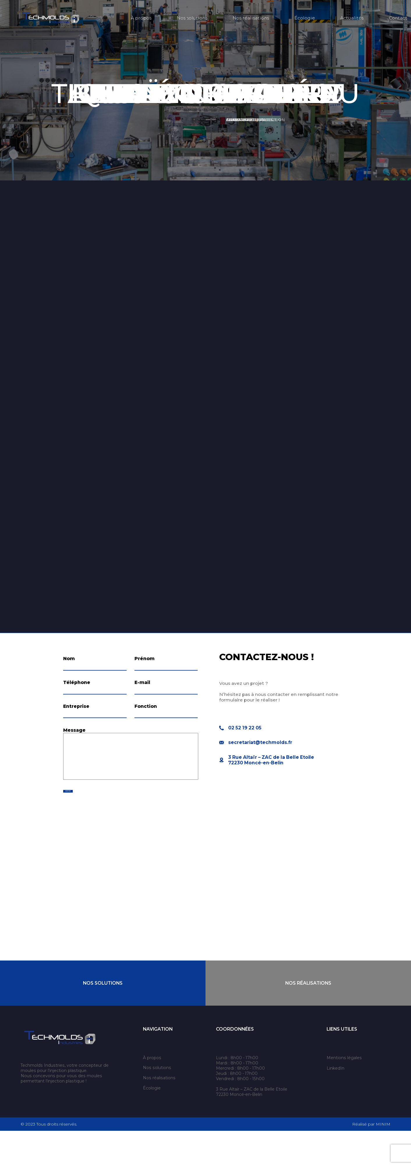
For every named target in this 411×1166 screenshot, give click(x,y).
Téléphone (76, 692)
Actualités (352, 18)
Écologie (304, 18)
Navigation (158, 1064)
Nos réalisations (251, 18)
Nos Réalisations (308, 1018)
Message (74, 758)
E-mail (142, 692)
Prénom (144, 658)
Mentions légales (344, 1092)
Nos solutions (192, 18)
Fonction (145, 725)
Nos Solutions (103, 1018)
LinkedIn (335, 1103)
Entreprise (76, 725)
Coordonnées (235, 1064)
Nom (69, 658)
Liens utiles (342, 1064)
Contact (398, 18)
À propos (141, 18)
